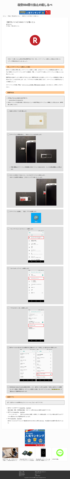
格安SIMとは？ (22, 473)
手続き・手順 (11, 16)
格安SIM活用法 (22, 474)
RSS (36, 474)
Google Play (22, 407)
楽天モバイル (17, 16)
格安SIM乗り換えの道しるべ (40, 471)
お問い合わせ (37, 475)
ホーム (4, 16)
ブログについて (38, 473)
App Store (28, 407)
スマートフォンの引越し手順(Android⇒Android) (33, 84)
